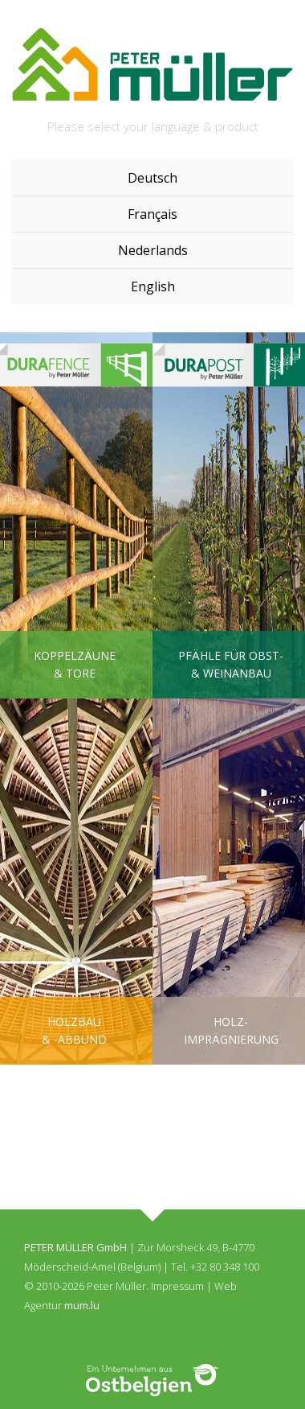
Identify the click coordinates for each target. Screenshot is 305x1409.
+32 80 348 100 (224, 1266)
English (153, 286)
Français (152, 214)
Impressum (177, 1286)
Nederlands (153, 250)
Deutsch (152, 178)
